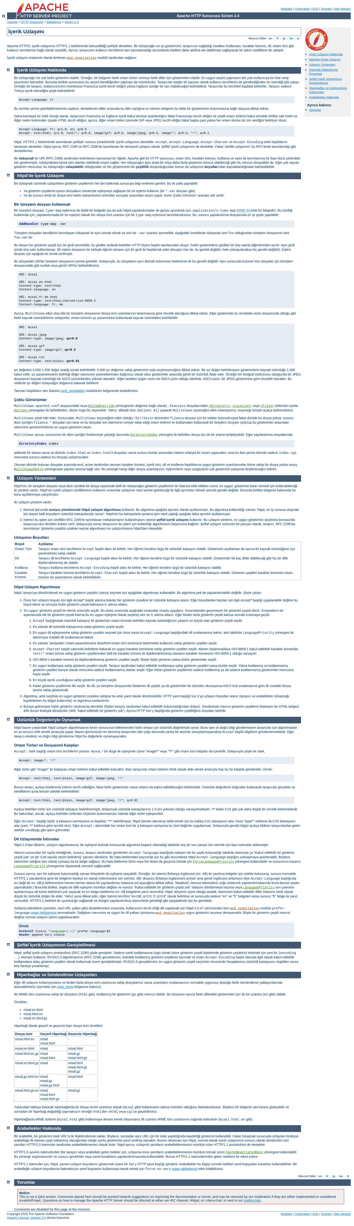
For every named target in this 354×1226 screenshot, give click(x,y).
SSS (315, 9)
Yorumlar (315, 110)
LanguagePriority (29, 866)
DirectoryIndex (144, 435)
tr (299, 38)
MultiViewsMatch (29, 469)
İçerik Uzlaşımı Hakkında (326, 54)
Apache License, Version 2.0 (26, 1217)
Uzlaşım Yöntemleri (322, 64)
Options (21, 410)
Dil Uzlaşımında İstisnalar (36, 839)
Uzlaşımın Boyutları (31, 537)
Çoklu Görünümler (30, 400)
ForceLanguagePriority (213, 862)
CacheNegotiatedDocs (244, 1152)
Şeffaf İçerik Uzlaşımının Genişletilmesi (325, 81)
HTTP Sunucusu (32, 22)
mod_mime (65, 987)
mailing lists (252, 1200)
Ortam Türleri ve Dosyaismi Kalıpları (46, 745)
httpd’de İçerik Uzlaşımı (325, 59)
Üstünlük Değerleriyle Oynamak (49, 719)
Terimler (326, 9)
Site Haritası (342, 9)
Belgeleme (54, 22)
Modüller (287, 9)
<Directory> (219, 406)
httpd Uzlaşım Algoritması (37, 587)
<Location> (242, 406)
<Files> (267, 406)
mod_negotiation (81, 58)
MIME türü (244, 210)
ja (284, 38)
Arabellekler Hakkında (324, 97)
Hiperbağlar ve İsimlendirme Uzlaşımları (57, 974)
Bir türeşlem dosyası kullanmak (42, 204)
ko (291, 38)
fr (278, 38)
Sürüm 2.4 (71, 22)
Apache (12, 22)
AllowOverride (102, 406)
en (270, 38)
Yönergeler (302, 9)
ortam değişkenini (43, 913)
